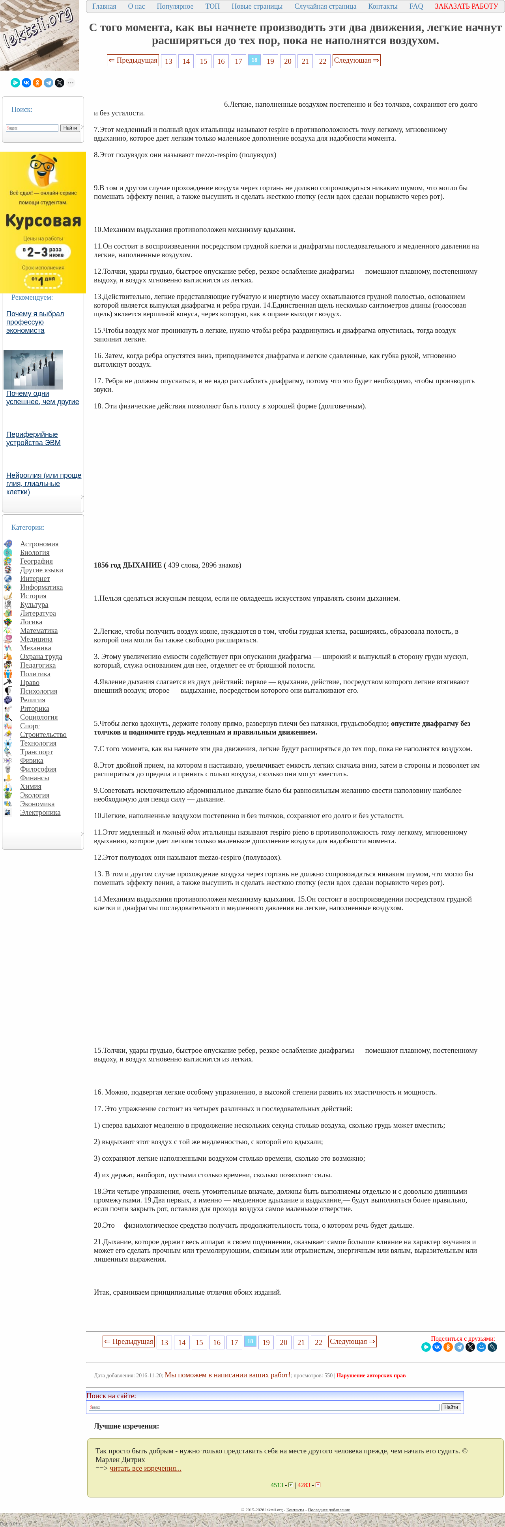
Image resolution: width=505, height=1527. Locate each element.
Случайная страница (325, 6)
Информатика (41, 587)
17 (238, 61)
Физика (31, 760)
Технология (38, 743)
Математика (39, 630)
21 (305, 61)
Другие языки (41, 570)
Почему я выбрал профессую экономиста (35, 322)
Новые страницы (257, 6)
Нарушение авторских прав (371, 1376)
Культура (34, 604)
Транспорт (36, 752)
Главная (104, 6)
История (33, 596)
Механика (35, 648)
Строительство (43, 734)
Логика (31, 622)
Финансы (34, 778)
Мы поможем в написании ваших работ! (228, 1375)
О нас (136, 6)
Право (29, 682)
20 (288, 61)
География (36, 561)
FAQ (416, 6)
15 (204, 61)
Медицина (36, 639)
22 (323, 61)
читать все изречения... (145, 1468)
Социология (39, 717)
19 (270, 61)
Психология (38, 691)
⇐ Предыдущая (132, 60)
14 (186, 61)
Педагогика (38, 665)
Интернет (35, 578)
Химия (30, 786)
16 (221, 61)
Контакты (382, 6)
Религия (32, 700)
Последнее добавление (329, 1509)
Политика (35, 674)
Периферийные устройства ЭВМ (33, 438)
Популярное (175, 6)
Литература (38, 613)
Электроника (40, 812)
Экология (34, 795)
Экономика (37, 804)
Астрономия (39, 544)
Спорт (29, 726)
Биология (35, 552)
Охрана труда (41, 656)
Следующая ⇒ (356, 60)
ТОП (213, 6)
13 (168, 61)
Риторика (34, 708)
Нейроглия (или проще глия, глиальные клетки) (44, 483)
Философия (38, 769)
